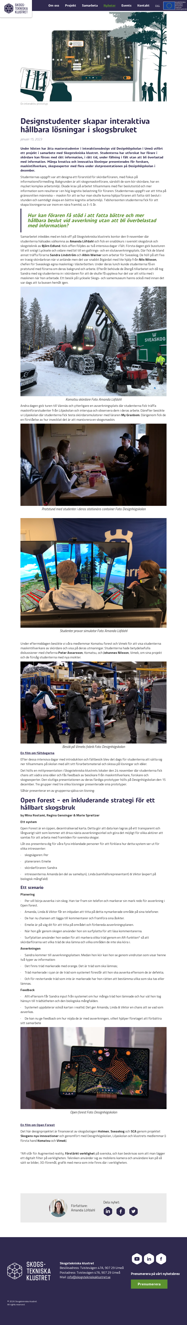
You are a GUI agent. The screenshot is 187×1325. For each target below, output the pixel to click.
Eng (157, 5)
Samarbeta (90, 5)
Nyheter (110, 5)
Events (126, 5)
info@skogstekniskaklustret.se (88, 1277)
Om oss (53, 5)
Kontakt (143, 5)
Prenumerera (149, 1284)
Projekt (70, 5)
